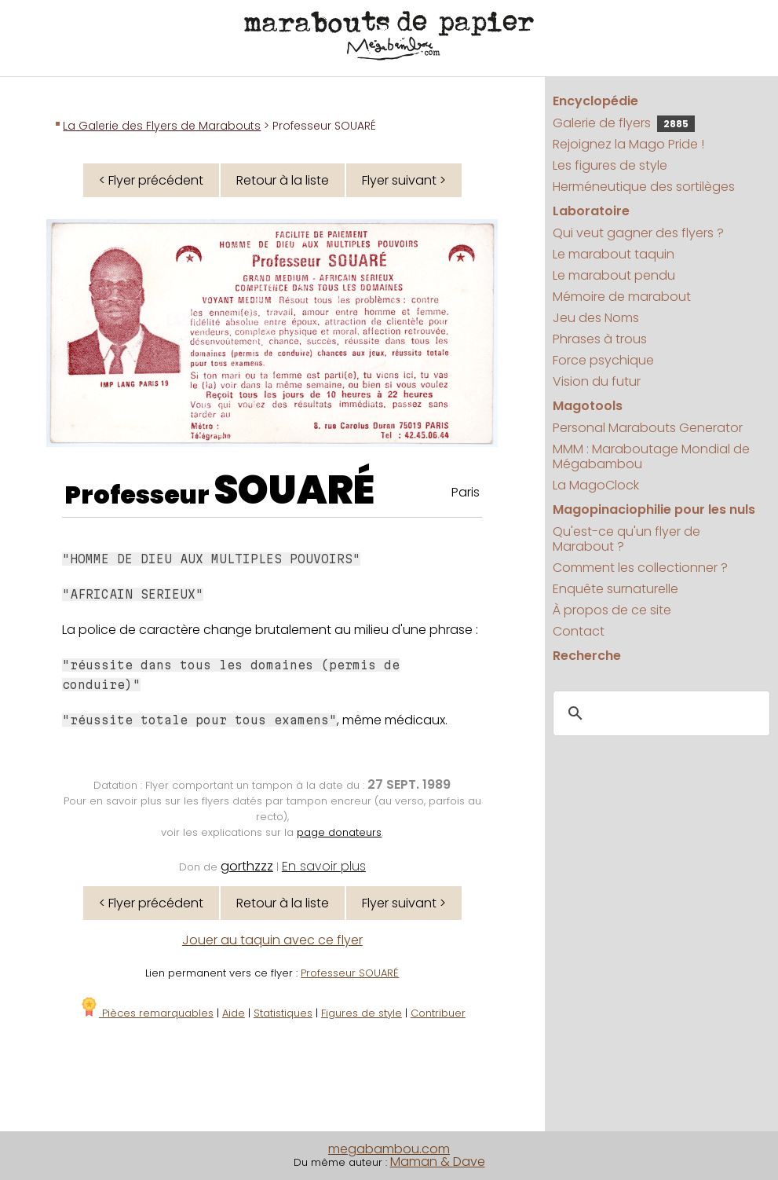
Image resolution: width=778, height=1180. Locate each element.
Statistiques (283, 1013)
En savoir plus (324, 866)
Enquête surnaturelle (615, 589)
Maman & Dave (437, 1162)
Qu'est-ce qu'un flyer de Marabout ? (626, 538)
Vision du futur (597, 381)
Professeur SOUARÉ (350, 973)
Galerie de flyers (624, 123)
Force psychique (603, 360)
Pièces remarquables (146, 1013)
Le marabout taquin (613, 254)
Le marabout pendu (614, 275)
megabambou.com (389, 1149)
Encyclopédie (595, 101)
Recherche (587, 656)
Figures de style (361, 1013)
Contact (579, 631)
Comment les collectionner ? (640, 568)
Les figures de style (610, 165)
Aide (233, 1013)
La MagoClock (596, 485)
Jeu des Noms (596, 318)
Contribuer (438, 1013)
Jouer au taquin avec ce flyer (272, 940)
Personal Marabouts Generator (648, 428)
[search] (659, 713)
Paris (465, 492)
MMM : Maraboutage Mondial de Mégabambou (651, 456)
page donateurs (339, 832)
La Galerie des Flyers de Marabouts (162, 126)
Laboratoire (591, 211)
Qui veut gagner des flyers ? (638, 233)
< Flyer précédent (151, 180)
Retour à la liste (282, 180)
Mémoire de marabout (622, 297)
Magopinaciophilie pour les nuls (654, 509)
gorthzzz (247, 866)
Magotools (588, 406)
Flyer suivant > (404, 180)
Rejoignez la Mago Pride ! (628, 144)
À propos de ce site (612, 610)
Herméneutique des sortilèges (644, 187)
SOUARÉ (294, 490)
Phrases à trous (600, 339)
